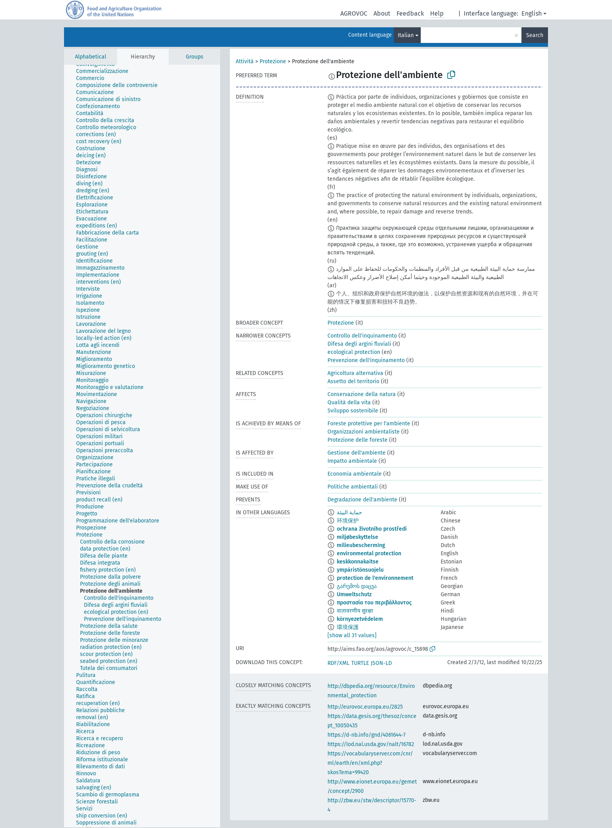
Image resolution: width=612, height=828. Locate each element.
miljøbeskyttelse (357, 537)
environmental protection (369, 553)
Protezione (273, 61)
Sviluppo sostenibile (352, 410)
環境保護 (348, 627)
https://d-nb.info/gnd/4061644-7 (366, 735)
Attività (245, 61)
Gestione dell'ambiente (356, 453)
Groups (194, 56)
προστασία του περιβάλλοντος (374, 602)
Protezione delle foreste (357, 440)
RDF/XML (338, 663)
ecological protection (353, 352)
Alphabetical (90, 56)
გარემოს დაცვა (357, 586)
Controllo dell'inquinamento (362, 335)
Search (534, 35)
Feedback (410, 13)
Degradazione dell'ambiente (362, 499)
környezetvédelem (360, 619)
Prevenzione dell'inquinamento (366, 360)
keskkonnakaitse (358, 561)
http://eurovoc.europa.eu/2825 (365, 707)
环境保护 (348, 520)
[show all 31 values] (352, 635)
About (382, 13)
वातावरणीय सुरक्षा (355, 611)
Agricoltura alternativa (355, 373)
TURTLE (360, 663)
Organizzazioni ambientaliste (363, 431)
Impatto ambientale (352, 461)
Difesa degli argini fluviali (359, 344)
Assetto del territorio (353, 381)
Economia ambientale (354, 474)
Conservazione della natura (361, 394)
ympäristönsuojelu (360, 570)
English (531, 13)
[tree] (142, 446)
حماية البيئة (349, 512)
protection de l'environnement (375, 578)
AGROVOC (353, 13)
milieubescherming (361, 545)
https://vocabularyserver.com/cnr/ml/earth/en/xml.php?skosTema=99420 (370, 763)
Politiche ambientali (352, 486)
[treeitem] (105, 71)
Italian (406, 35)
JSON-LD (381, 663)
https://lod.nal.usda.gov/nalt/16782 (370, 744)
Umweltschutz (354, 594)
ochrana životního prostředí (372, 529)
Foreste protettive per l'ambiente (368, 423)
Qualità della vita (349, 402)
